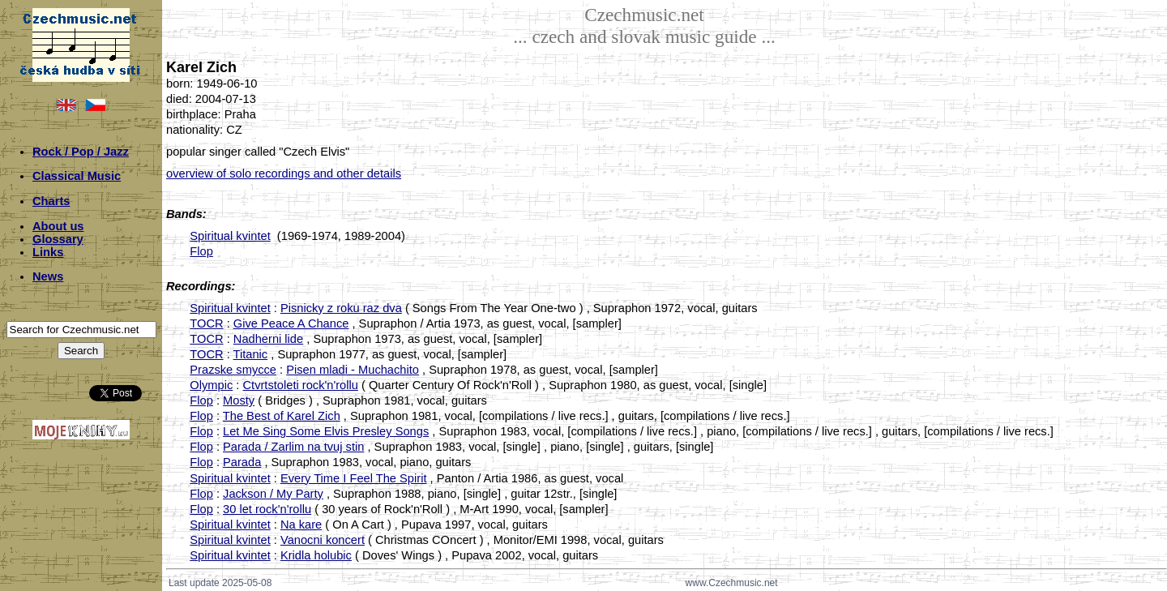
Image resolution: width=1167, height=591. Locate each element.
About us (58, 226)
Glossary (57, 239)
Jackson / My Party (273, 493)
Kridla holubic (316, 555)
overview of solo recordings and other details (283, 173)
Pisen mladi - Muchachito (352, 369)
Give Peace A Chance (291, 323)
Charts (51, 201)
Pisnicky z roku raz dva (341, 308)
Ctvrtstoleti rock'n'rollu (299, 385)
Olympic (211, 385)
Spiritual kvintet (230, 235)
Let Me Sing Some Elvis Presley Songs (326, 431)
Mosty (238, 400)
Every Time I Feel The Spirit (353, 478)
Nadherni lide (268, 338)
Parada (242, 462)
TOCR (206, 323)
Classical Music (76, 175)
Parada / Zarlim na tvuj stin (293, 446)
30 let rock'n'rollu (267, 509)
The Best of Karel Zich (281, 415)
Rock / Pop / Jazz (80, 151)
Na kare (301, 524)
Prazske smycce (233, 369)
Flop (201, 251)
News (47, 276)
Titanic (250, 354)
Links (47, 252)
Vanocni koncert (322, 539)
